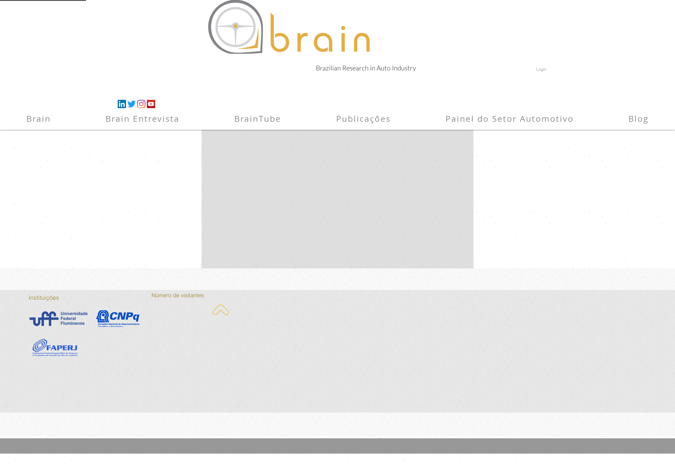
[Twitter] (131, 104)
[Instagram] (141, 104)
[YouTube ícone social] (151, 104)
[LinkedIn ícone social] (122, 104)
